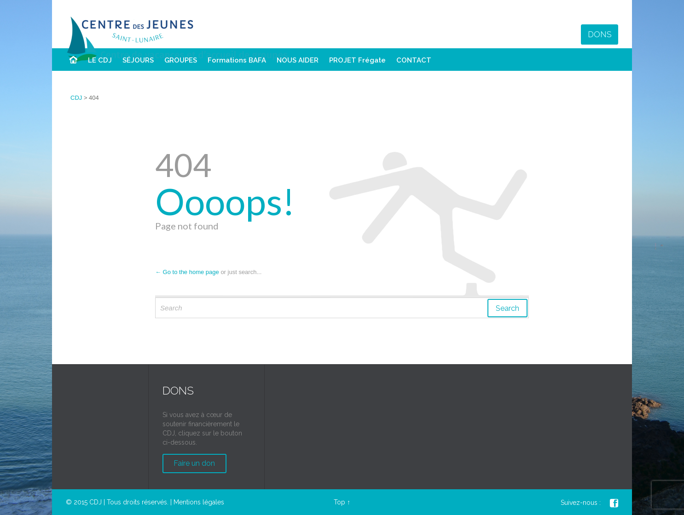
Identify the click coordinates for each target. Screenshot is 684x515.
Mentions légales (199, 502)
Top (339, 502)
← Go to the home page (187, 272)
